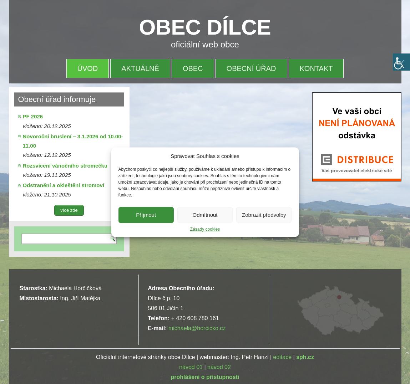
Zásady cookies (205, 228)
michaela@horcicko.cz (197, 328)
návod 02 (219, 367)
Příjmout (146, 215)
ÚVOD (87, 68)
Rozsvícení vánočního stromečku (65, 166)
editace (282, 357)
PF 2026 (33, 116)
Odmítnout (204, 215)
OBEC (193, 68)
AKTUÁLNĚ (140, 68)
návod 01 (191, 367)
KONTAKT (316, 68)
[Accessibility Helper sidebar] (401, 62)
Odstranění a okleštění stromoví (63, 185)
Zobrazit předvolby (264, 215)
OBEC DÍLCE (205, 27)
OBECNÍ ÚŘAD (251, 68)
